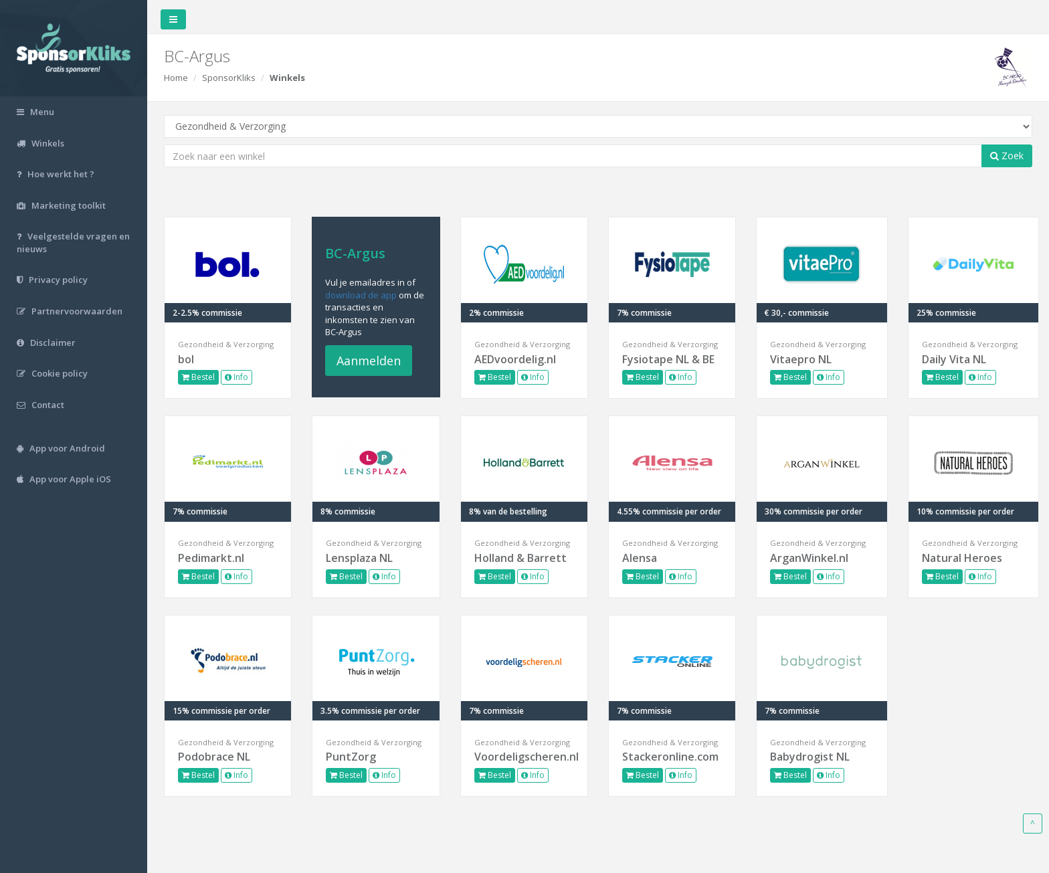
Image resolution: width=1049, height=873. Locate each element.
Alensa (639, 558)
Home (176, 78)
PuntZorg (351, 756)
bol (186, 359)
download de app (361, 295)
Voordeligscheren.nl (524, 756)
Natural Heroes (962, 558)
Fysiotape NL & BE (668, 359)
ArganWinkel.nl (809, 558)
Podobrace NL (214, 756)
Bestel (198, 377)
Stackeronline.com (670, 756)
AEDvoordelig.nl (515, 359)
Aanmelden (369, 361)
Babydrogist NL (810, 756)
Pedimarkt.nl (211, 558)
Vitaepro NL (801, 359)
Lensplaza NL (359, 558)
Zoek (1007, 155)
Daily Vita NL (954, 359)
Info (236, 377)
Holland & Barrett (520, 558)
